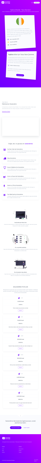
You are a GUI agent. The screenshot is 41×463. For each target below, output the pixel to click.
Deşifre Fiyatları (26, 427)
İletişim (3, 452)
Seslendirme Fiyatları (16, 427)
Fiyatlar (20, 452)
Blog (3, 450)
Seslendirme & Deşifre (11, 460)
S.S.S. (3, 449)
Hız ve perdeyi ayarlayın (20, 247)
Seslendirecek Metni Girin (20, 222)
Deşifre (20, 450)
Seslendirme (21, 449)
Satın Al (20, 310)
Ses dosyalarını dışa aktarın (20, 272)
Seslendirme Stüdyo (6, 111)
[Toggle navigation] (32, 3)
